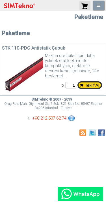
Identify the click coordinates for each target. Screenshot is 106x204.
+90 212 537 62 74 (49, 118)
